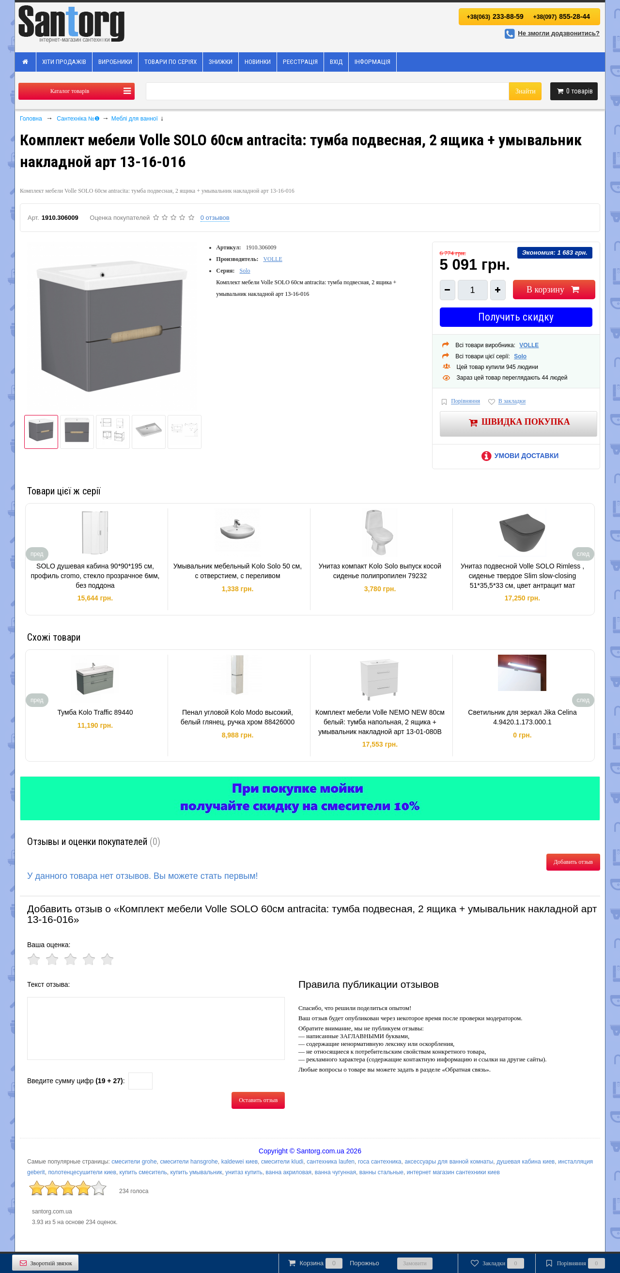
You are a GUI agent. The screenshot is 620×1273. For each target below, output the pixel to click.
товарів (574, 91)
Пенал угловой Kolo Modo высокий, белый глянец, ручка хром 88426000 (237, 717)
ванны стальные (381, 1172)
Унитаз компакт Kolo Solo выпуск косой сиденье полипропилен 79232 (380, 571)
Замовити (415, 1263)
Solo (245, 270)
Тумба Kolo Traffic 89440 (95, 712)
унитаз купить (243, 1172)
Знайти (525, 91)
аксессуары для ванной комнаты (448, 1161)
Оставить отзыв (258, 1100)
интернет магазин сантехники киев (453, 1172)
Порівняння (460, 401)
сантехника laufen (331, 1161)
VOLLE (272, 259)
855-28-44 (561, 16)
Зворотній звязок (45, 1263)
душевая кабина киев (525, 1161)
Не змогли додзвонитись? (551, 33)
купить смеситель (143, 1172)
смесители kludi (282, 1161)
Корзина (332, 1263)
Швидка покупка (518, 422)
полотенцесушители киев (82, 1172)
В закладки (506, 401)
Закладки (496, 1263)
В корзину (554, 289)
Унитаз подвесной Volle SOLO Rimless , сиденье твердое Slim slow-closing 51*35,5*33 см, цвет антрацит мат (522, 575)
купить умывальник (196, 1172)
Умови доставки (518, 456)
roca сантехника (380, 1161)
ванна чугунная (335, 1172)
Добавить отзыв (573, 862)
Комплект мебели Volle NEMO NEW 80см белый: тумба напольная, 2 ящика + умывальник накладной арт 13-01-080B (380, 721)
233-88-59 (495, 16)
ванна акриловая (288, 1172)
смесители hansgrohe (189, 1161)
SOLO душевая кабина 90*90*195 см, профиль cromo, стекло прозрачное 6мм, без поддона (95, 575)
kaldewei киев (239, 1161)
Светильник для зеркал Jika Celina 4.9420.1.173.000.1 (522, 717)
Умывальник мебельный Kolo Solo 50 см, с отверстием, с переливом (237, 571)
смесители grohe (133, 1161)
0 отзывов (215, 217)
